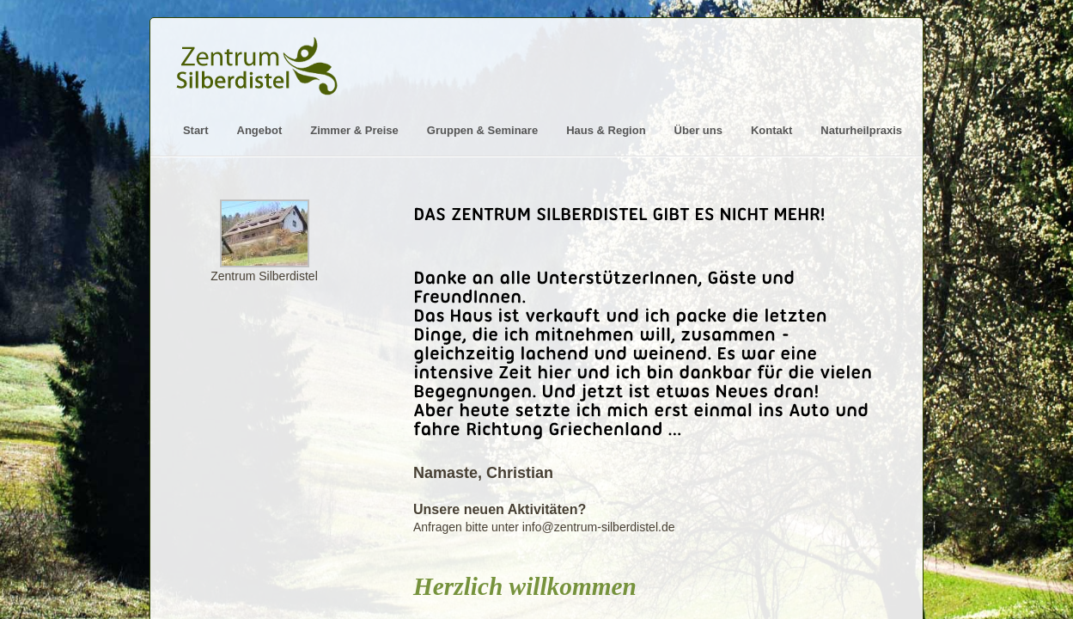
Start (196, 130)
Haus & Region (605, 130)
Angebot (260, 130)
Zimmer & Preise (354, 130)
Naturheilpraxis (861, 130)
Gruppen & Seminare (482, 130)
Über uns (698, 130)
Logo (259, 58)
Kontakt (771, 130)
